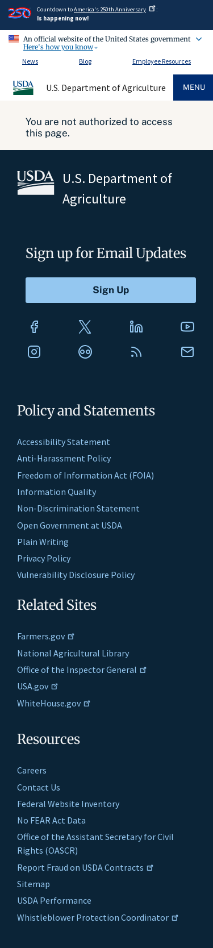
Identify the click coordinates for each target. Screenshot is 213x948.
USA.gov (38, 686)
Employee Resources (161, 61)
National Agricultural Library (73, 653)
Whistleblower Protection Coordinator (98, 917)
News (30, 61)
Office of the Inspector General (82, 669)
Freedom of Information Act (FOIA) (85, 475)
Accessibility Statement (63, 441)
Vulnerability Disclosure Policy (76, 574)
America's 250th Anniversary (115, 9)
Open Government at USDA (69, 525)
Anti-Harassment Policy (64, 458)
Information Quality (56, 491)
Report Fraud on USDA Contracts (85, 867)
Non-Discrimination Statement (78, 508)
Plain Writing (43, 541)
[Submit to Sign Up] (111, 290)
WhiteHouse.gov (54, 703)
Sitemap (33, 883)
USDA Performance (54, 900)
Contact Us (38, 787)
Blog (85, 61)
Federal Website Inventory (68, 803)
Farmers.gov (46, 636)
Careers (32, 770)
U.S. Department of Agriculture (106, 87)
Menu (194, 87)
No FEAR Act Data (51, 820)
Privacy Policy (43, 558)
